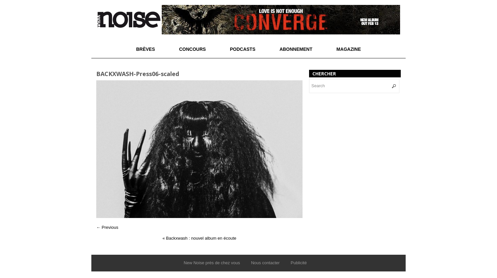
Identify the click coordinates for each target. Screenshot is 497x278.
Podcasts (242, 49)
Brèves (145, 49)
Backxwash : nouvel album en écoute (199, 238)
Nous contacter (265, 262)
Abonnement (296, 49)
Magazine (349, 49)
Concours (192, 49)
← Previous (107, 227)
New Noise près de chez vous (212, 262)
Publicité (299, 262)
